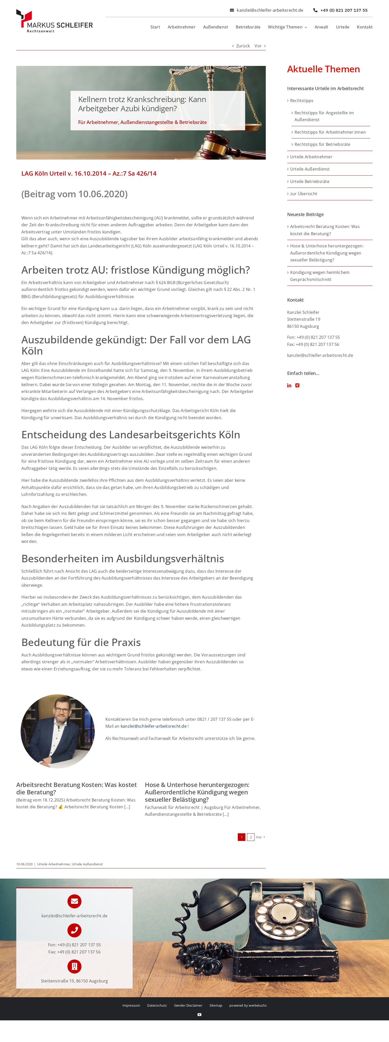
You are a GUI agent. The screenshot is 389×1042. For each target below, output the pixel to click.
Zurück (243, 46)
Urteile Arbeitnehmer (53, 864)
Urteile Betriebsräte (309, 181)
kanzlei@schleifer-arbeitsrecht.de (154, 731)
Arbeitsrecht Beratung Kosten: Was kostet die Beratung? (76, 788)
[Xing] (297, 385)
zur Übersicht (303, 193)
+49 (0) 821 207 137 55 (79, 945)
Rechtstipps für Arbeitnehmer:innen (330, 132)
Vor (258, 46)
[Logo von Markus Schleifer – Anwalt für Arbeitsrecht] (54, 11)
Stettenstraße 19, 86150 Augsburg (74, 981)
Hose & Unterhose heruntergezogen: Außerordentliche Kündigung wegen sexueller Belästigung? (197, 792)
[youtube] (199, 1015)
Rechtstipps (302, 100)
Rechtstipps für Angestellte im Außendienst (324, 116)
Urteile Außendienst (87, 864)
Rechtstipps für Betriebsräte (323, 144)
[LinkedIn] (289, 385)
